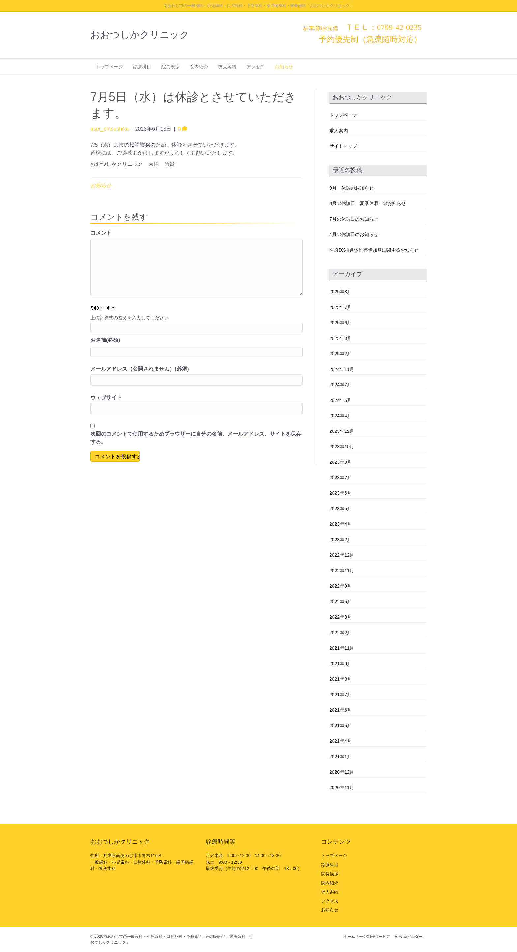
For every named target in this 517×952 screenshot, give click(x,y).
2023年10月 (341, 446)
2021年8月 (340, 679)
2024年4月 (340, 415)
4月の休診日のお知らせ (353, 234)
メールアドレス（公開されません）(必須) (139, 369)
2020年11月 (341, 787)
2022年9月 (340, 586)
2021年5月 (340, 725)
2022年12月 (341, 555)
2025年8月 (340, 291)
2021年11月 (341, 648)
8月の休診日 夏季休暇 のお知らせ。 (370, 203)
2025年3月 (340, 338)
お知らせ (284, 66)
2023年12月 (341, 431)
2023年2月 (340, 539)
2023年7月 (340, 477)
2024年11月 (341, 369)
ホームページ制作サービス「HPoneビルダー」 (385, 936)
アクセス (255, 66)
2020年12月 (341, 772)
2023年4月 (340, 524)
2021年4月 (340, 741)
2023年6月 (340, 493)
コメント (100, 233)
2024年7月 (340, 384)
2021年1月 (340, 756)
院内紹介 (199, 66)
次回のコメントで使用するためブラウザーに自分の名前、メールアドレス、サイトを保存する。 (195, 438)
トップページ (109, 66)
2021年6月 (340, 710)
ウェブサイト (106, 397)
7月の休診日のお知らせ (353, 219)
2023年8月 (340, 462)
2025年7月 (340, 307)
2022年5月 (340, 601)
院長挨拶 (170, 66)
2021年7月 (340, 694)
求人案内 (227, 66)
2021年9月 (340, 663)
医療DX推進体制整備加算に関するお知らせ (374, 250)
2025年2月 (340, 353)
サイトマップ (343, 146)
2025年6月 (340, 322)
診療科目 (142, 66)
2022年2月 (340, 632)
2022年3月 (340, 617)
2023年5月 (340, 508)
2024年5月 (340, 400)
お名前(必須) (105, 340)
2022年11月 (341, 570)
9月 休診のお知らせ (351, 188)
